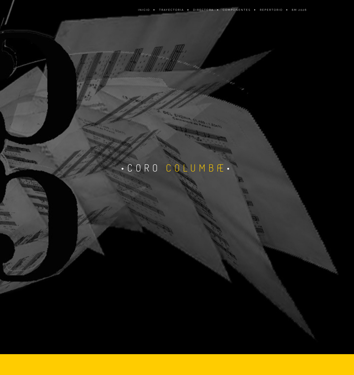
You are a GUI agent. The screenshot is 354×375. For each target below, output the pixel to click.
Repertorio (271, 9)
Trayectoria (171, 9)
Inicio (144, 9)
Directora (203, 9)
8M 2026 (299, 9)
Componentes (237, 9)
